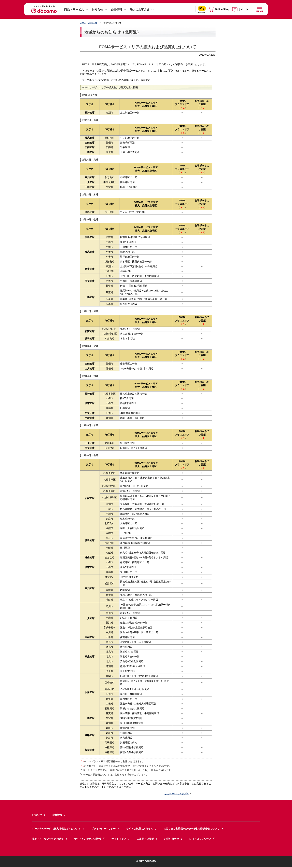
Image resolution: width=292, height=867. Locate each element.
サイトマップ (119, 838)
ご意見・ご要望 (145, 838)
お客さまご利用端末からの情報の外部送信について (191, 828)
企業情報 (116, 9)
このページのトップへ (176, 793)
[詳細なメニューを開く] (259, 9)
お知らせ (97, 9)
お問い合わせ (171, 838)
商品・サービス (74, 9)
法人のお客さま (140, 9)
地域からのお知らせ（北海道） (112, 32)
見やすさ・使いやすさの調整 (48, 838)
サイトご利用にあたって (139, 828)
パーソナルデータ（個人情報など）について (56, 828)
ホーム (83, 22)
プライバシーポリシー (103, 828)
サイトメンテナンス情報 (89, 838)
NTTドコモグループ (202, 838)
